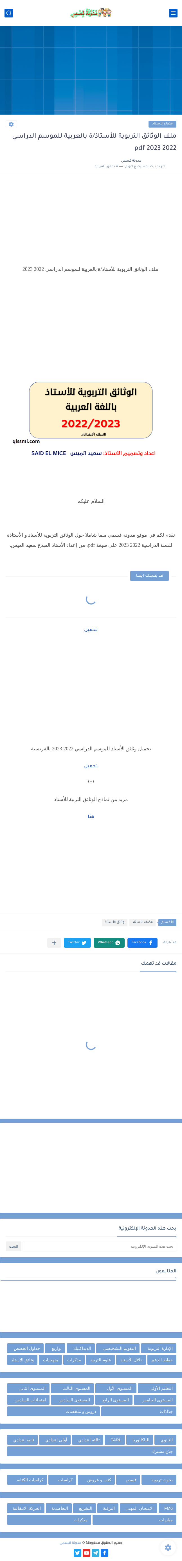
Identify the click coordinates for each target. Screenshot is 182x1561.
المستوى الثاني (32, 1388)
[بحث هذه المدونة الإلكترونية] (99, 1246)
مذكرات (74, 1359)
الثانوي (167, 1439)
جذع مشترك (162, 1451)
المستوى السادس (74, 1399)
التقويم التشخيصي (119, 1348)
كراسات (65, 1479)
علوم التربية (100, 1359)
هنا (91, 817)
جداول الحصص (27, 1348)
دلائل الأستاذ (131, 1359)
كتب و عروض (99, 1479)
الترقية (109, 1508)
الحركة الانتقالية (27, 1508)
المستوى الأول (119, 1388)
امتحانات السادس (30, 1399)
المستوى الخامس (157, 1399)
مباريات (166, 1519)
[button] (142, 943)
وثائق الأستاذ (115, 922)
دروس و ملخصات (81, 1411)
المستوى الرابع (116, 1399)
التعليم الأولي (161, 1388)
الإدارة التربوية (160, 1348)
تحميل (91, 630)
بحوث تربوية (162, 1479)
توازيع (57, 1348)
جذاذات (166, 1411)
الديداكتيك (82, 1348)
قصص (131, 1479)
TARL (116, 1439)
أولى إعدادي (56, 1439)
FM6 (168, 1508)
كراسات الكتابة (30, 1479)
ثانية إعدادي (23, 1439)
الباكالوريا (140, 1439)
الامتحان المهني (139, 1508)
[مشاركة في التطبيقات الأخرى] (54, 943)
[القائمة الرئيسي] (173, 13)
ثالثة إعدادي (88, 1439)
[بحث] (9, 13)
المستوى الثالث (76, 1388)
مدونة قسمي (70, 1543)
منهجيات (50, 1359)
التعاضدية (59, 1508)
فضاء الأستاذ (162, 124)
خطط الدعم (162, 1359)
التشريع (85, 1508)
